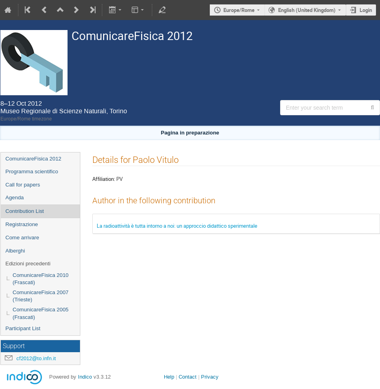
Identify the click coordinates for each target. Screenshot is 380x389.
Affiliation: (103, 178)
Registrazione (22, 224)
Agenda (15, 197)
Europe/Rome (239, 10)
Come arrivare (22, 238)
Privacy (210, 376)
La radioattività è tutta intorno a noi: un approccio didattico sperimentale (177, 225)
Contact (188, 376)
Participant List (23, 328)
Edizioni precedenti (28, 264)
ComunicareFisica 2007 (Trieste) (41, 296)
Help (169, 376)
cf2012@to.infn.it (36, 358)
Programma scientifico (32, 171)
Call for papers (23, 185)
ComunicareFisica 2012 (34, 159)
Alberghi (15, 251)
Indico (85, 376)
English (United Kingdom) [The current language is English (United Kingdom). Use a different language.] (307, 10)
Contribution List (25, 211)
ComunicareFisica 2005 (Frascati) (41, 313)
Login (366, 10)
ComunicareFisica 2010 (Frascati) (41, 279)
